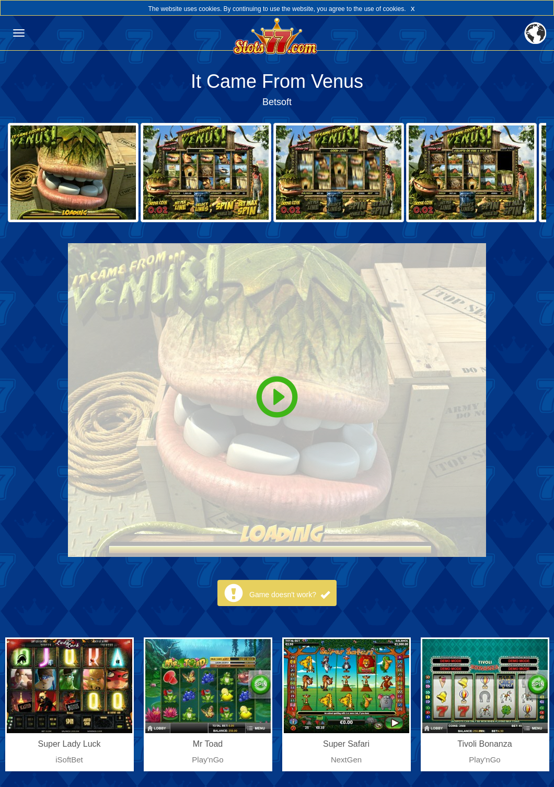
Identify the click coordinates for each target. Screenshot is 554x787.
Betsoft (277, 102)
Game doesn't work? (289, 594)
